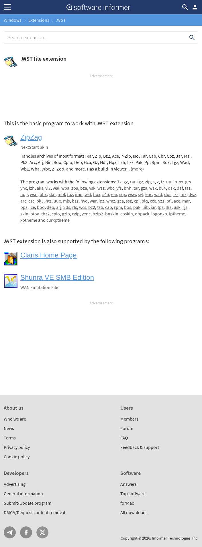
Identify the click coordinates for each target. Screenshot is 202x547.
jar (153, 207)
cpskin (126, 214)
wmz (110, 201)
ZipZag (31, 137)
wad (158, 194)
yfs (119, 188)
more (137, 169)
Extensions (38, 20)
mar (186, 201)
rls (74, 207)
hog (24, 194)
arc (23, 201)
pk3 (40, 201)
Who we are (15, 419)
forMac (127, 503)
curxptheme (58, 220)
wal (56, 188)
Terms (10, 438)
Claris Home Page (48, 255)
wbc (110, 188)
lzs (176, 194)
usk (177, 207)
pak (136, 207)
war (93, 201)
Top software (133, 493)
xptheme (28, 220)
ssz (129, 201)
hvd (84, 201)
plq (145, 201)
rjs (185, 207)
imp (79, 194)
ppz (24, 207)
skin (24, 214)
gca (120, 201)
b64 (162, 188)
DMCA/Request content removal (34, 512)
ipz (101, 201)
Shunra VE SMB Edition (57, 277)
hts (49, 201)
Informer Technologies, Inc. (175, 538)
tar (136, 188)
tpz (161, 207)
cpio (56, 214)
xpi (137, 201)
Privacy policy (17, 447)
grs (188, 182)
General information (23, 493)
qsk (171, 188)
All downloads (134, 512)
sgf (140, 194)
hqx (96, 194)
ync (23, 188)
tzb (100, 207)
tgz (140, 182)
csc (31, 201)
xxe (153, 201)
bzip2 (98, 214)
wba (65, 188)
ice (32, 207)
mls (66, 201)
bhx (43, 194)
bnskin (111, 214)
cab (108, 207)
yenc (86, 214)
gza (144, 188)
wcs (82, 207)
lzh (32, 188)
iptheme (177, 214)
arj (58, 207)
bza (83, 188)
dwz (192, 194)
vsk (92, 188)
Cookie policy (17, 456)
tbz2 (45, 214)
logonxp (159, 214)
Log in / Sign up (194, 7)
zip (148, 182)
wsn (34, 194)
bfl (169, 201)
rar (132, 182)
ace (177, 201)
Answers (128, 484)
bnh (128, 188)
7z (119, 182)
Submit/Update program (27, 503)
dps (167, 194)
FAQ (124, 438)
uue (57, 201)
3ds (66, 207)
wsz (101, 188)
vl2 (48, 188)
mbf (61, 194)
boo (41, 207)
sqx (122, 194)
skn (52, 194)
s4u (105, 194)
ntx (184, 194)
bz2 (91, 207)
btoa (34, 214)
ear (114, 194)
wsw (132, 194)
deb (50, 207)
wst (88, 194)
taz (188, 188)
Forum (126, 428)
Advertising (15, 484)
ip (175, 182)
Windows (12, 20)
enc (148, 194)
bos (127, 207)
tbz (70, 194)
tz (162, 182)
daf (180, 188)
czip (76, 214)
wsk (153, 188)
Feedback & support (139, 447)
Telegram (10, 532)
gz (125, 182)
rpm (118, 207)
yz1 (161, 201)
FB (26, 532)
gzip (66, 214)
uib (145, 207)
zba (74, 188)
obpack (142, 214)
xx (181, 182)
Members (129, 419)
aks (40, 188)
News (9, 428)
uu (168, 182)
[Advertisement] (101, 96)
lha (169, 207)
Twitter (42, 532)
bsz (75, 201)
